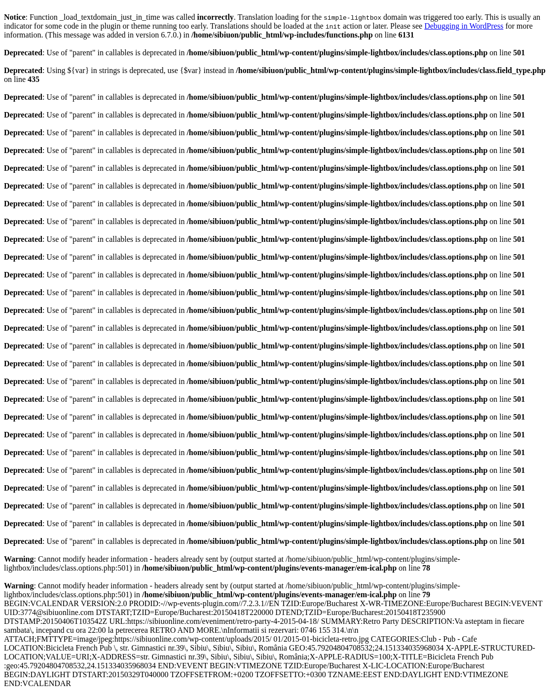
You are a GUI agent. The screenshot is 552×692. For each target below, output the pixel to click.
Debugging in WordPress (463, 26)
